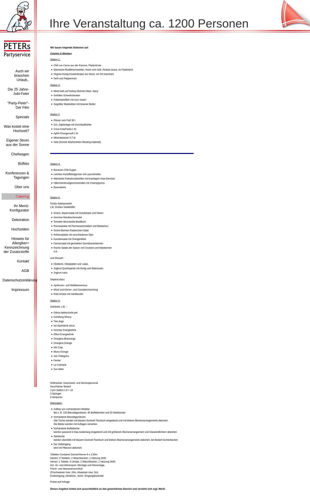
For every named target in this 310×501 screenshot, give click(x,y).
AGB (25, 271)
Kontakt (23, 261)
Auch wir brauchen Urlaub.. (21, 75)
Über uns (22, 187)
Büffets (23, 164)
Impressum (20, 290)
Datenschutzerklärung (20, 280)
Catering (22, 196)
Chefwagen (20, 154)
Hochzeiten (20, 229)
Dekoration (20, 220)
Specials (22, 117)
